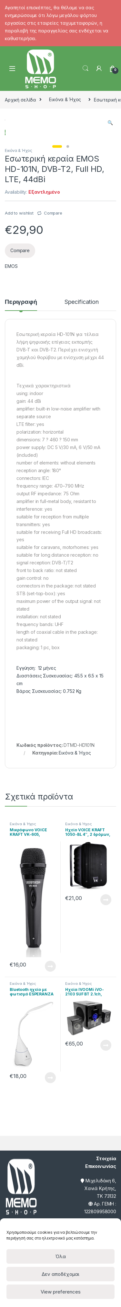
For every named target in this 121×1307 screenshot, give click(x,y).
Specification (82, 352)
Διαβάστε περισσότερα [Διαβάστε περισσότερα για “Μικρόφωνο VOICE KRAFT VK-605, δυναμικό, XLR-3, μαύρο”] (50, 1015)
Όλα (60, 1256)
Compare (53, 262)
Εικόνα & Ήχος (65, 99)
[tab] (21, 354)
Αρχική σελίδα (20, 99)
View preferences (61, 1292)
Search (85, 68)
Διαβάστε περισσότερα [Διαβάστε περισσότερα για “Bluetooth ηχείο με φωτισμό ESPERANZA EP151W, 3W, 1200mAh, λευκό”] (50, 1126)
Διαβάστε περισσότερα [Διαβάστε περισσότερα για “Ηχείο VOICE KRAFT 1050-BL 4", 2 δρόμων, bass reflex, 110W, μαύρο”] (105, 948)
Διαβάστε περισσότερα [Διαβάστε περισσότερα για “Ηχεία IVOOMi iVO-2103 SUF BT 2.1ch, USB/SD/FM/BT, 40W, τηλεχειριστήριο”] (105, 1094)
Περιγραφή (21, 352)
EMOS (11, 315)
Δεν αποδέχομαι (60, 1274)
